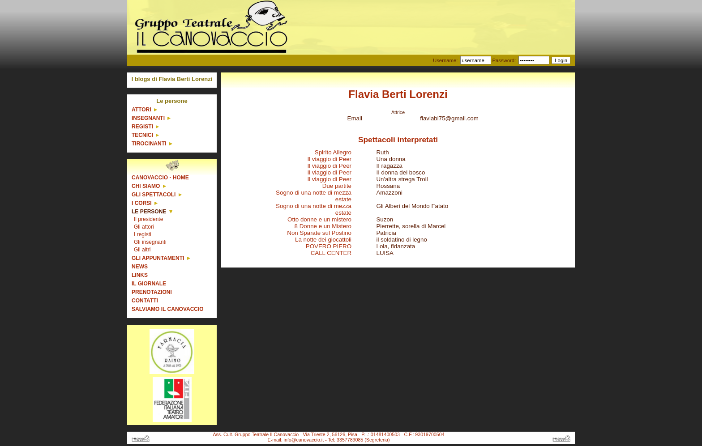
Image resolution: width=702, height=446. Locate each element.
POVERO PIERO (328, 246)
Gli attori (144, 227)
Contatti (145, 300)
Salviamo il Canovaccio (168, 309)
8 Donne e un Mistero (323, 226)
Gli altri (142, 249)
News (140, 266)
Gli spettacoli (154, 194)
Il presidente (148, 219)
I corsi (142, 203)
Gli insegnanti (150, 242)
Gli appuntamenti (158, 258)
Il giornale (149, 283)
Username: (445, 60)
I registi (142, 234)
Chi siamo (146, 186)
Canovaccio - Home (160, 177)
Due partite (336, 186)
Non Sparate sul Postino (319, 232)
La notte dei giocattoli (323, 239)
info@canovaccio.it (304, 439)
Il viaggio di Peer (329, 159)
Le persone (149, 211)
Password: (504, 60)
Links (140, 275)
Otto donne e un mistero (319, 219)
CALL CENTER (331, 253)
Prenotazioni (152, 292)
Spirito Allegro (333, 152)
